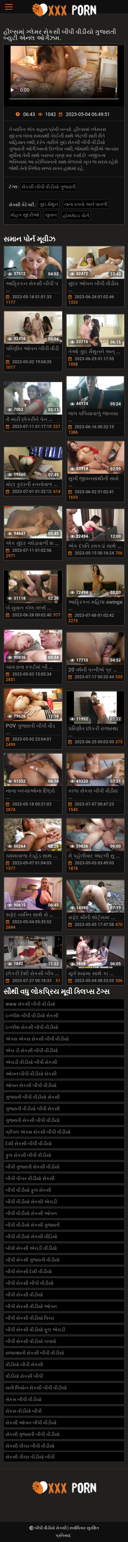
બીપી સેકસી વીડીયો (24, 1294)
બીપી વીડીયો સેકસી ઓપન (31, 1213)
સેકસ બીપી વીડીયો (23, 1399)
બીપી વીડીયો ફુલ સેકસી (28, 1190)
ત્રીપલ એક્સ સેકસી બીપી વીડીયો (38, 1132)
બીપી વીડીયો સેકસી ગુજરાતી (32, 1225)
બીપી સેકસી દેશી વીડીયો (28, 1271)
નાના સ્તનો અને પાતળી (86, 204)
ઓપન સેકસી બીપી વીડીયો (31, 1085)
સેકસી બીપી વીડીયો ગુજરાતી (49, 187)
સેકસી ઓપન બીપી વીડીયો (31, 1422)
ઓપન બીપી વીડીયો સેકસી (31, 1073)
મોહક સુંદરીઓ (24, 215)
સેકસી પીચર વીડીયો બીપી (30, 1457)
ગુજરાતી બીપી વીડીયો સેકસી (32, 1097)
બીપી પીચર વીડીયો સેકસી (30, 1178)
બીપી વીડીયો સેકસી (51, 1528)
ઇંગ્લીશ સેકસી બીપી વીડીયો (31, 1027)
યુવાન (51, 215)
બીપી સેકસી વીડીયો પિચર (29, 1318)
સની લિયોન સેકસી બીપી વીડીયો (36, 1387)
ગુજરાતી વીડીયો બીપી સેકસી (32, 1108)
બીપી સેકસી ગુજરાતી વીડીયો (32, 1260)
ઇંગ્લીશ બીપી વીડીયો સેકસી (31, 1015)
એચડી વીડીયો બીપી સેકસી (31, 1062)
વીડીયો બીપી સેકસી (24, 1364)
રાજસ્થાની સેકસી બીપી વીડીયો (34, 1353)
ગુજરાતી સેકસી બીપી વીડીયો (32, 1120)
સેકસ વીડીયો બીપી (23, 1411)
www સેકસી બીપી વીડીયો (30, 1004)
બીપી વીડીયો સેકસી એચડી (31, 1201)
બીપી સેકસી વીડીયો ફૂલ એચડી (35, 1329)
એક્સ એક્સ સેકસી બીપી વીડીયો (37, 1039)
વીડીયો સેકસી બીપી (24, 1376)
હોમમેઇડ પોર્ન (76, 215)
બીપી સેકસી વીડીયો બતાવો (30, 1341)
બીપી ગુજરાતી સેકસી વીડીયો (32, 1166)
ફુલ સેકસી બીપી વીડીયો (28, 1155)
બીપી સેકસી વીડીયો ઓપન (31, 1306)
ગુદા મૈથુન (48, 204)
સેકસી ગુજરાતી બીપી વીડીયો (32, 1434)
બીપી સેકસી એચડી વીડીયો (31, 1248)
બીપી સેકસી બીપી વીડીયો (29, 1283)
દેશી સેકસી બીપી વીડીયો (28, 1143)
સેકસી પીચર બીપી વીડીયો (30, 1446)
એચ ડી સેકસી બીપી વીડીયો (31, 1050)
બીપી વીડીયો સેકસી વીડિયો (31, 1236)
